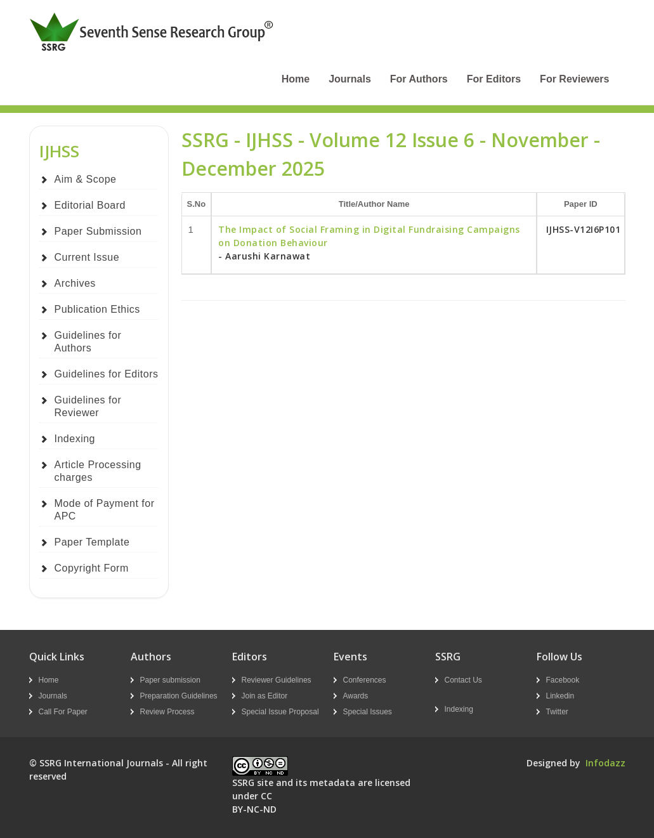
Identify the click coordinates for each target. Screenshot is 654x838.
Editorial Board (90, 205)
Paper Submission (98, 231)
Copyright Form (92, 568)
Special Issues (367, 711)
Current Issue (87, 257)
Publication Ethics (97, 309)
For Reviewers (574, 79)
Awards (356, 695)
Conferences (364, 680)
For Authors (419, 79)
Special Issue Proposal (280, 711)
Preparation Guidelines (179, 695)
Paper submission (170, 680)
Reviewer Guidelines (276, 680)
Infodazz (605, 763)
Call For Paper (63, 711)
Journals (350, 79)
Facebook (563, 680)
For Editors (494, 79)
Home (296, 79)
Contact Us (463, 680)
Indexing (75, 438)
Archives (75, 283)
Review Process (167, 711)
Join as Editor (265, 695)
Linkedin (560, 695)
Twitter (557, 711)
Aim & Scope (86, 179)
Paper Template (92, 542)
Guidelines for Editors (107, 374)
